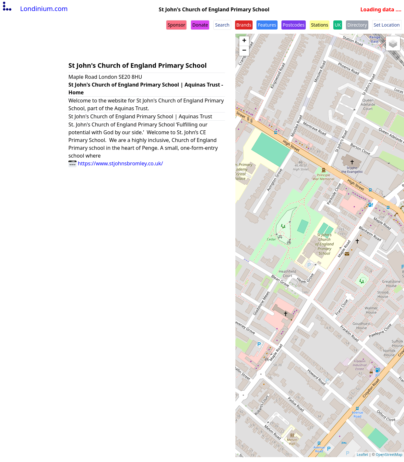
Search (222, 25)
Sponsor (176, 25)
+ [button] (244, 41)
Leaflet (362, 454)
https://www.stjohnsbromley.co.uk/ (115, 163)
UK (338, 25)
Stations (319, 25)
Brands (243, 25)
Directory (357, 25)
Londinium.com (34, 8)
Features (267, 25)
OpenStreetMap (389, 454)
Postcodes (293, 25)
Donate (200, 25)
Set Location (387, 25)
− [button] (244, 51)
